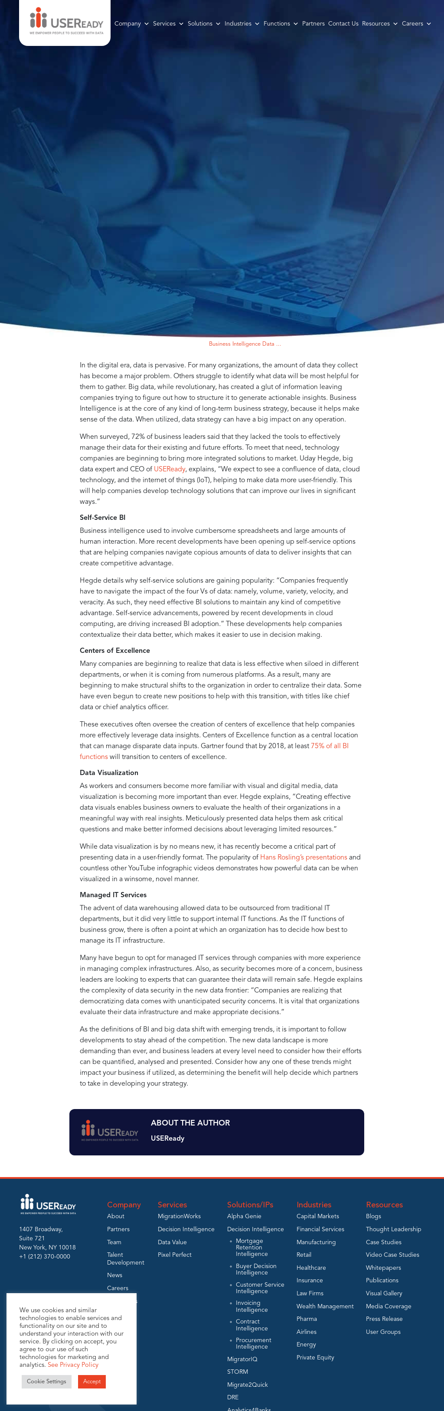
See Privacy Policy (73, 1365)
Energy (306, 1345)
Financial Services (320, 1229)
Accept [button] (92, 1382)
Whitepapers (383, 1268)
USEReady (168, 469)
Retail (304, 1255)
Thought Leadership (393, 1229)
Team (114, 1242)
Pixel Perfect (175, 1255)
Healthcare (311, 1268)
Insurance (310, 1281)
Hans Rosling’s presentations (302, 857)
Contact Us (343, 24)
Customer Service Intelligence (260, 1288)
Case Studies (384, 1242)
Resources (380, 23)
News (114, 1275)
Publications (382, 1281)
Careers (417, 23)
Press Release (384, 1319)
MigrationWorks (179, 1216)
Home (170, 344)
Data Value (172, 1242)
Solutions (204, 23)
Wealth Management (325, 1307)
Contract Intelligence (252, 1325)
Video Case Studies (392, 1255)
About (115, 1216)
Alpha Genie (244, 1216)
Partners (313, 24)
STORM (237, 1372)
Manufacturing (316, 1242)
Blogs (193, 344)
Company (132, 23)
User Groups (383, 1332)
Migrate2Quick (247, 1385)
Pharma (307, 1319)
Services (168, 23)
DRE (232, 1398)
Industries (242, 23)
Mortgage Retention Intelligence (252, 1248)
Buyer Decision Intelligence (256, 1269)
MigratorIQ (242, 1359)
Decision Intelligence (186, 1229)
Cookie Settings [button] (46, 1382)
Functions (281, 23)
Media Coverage (388, 1307)
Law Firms (310, 1294)
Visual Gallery (384, 1294)
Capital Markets (318, 1216)
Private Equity (315, 1358)
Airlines (307, 1332)
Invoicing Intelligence (252, 1306)
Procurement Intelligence (253, 1343)
